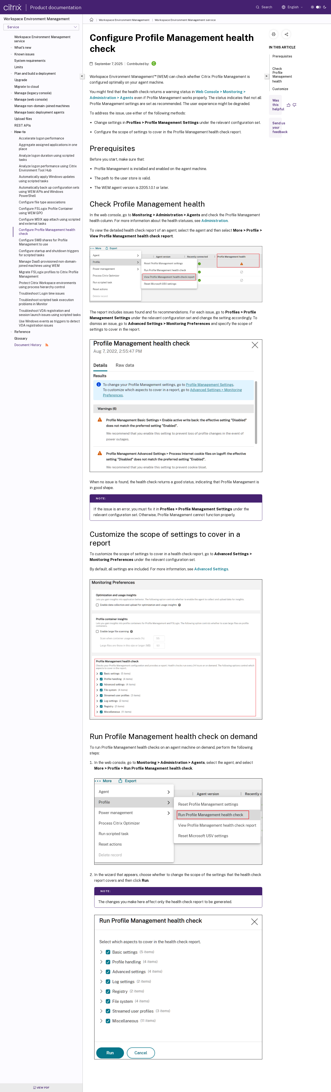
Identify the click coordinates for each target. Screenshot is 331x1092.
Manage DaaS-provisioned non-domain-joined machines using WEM (48, 263)
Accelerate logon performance (41, 138)
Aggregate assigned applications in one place (48, 147)
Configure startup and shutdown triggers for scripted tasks (49, 253)
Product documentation (55, 7)
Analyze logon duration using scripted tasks (46, 158)
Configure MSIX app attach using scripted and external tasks (49, 221)
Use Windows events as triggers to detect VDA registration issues (49, 323)
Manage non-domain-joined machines (42, 106)
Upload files (23, 119)
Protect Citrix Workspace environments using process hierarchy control (47, 285)
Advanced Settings (211, 569)
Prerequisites (282, 58)
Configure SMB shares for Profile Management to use (43, 242)
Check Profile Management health (282, 75)
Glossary (20, 338)
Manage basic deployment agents (39, 112)
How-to (20, 132)
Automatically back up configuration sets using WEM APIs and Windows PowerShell (49, 192)
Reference (22, 332)
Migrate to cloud (26, 86)
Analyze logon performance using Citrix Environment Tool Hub (48, 168)
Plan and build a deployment (35, 73)
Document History (31, 345)
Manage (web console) (31, 99)
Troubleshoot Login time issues (42, 293)
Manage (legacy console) (32, 93)
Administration (214, 221)
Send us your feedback (280, 127)
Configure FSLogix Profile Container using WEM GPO (46, 211)
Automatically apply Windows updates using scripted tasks (47, 179)
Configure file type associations (42, 202)
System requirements (30, 61)
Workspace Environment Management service (42, 39)
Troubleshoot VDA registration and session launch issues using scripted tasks (50, 313)
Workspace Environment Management (124, 20)
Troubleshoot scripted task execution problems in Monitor (46, 302)
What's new (22, 47)
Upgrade (20, 80)
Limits (18, 67)
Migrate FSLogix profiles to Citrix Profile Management (48, 274)
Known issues (24, 54)
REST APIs (22, 125)
